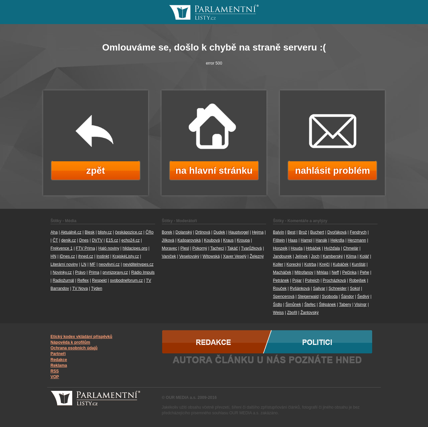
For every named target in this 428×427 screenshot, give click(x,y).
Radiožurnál (63, 280)
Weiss (278, 312)
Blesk (89, 232)
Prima (94, 272)
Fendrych (358, 232)
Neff (335, 272)
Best (291, 232)
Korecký (294, 264)
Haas (292, 240)
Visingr (360, 304)
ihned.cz (85, 256)
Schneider (337, 288)
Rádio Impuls (142, 272)
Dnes (84, 240)
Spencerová (283, 296)
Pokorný (199, 248)
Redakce (58, 359)
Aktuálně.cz (71, 232)
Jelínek (301, 256)
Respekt (99, 280)
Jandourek (282, 256)
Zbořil (292, 312)
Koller (278, 264)
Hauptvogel (238, 232)
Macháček (282, 272)
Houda (296, 248)
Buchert (317, 232)
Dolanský (184, 232)
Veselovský (189, 256)
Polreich (312, 280)
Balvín (278, 232)
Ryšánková (300, 288)
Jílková (168, 240)
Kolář (364, 256)
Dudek (219, 232)
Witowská (211, 256)
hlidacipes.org (134, 248)
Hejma (257, 232)
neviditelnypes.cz (138, 264)
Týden (96, 288)
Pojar (297, 280)
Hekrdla (337, 240)
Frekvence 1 (61, 248)
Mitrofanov (304, 272)
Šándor (347, 296)
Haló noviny (108, 248)
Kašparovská (189, 240)
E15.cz (112, 240)
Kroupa (243, 240)
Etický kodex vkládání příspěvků (81, 336)
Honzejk (280, 248)
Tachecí (217, 248)
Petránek (281, 280)
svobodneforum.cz (126, 280)
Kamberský (333, 256)
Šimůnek (293, 304)
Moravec (169, 248)
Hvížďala (332, 248)
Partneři (58, 353)
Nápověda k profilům (70, 342)
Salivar (319, 288)
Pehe (364, 272)
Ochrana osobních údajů (74, 348)
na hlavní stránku (214, 170)
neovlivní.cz (109, 264)
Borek (167, 232)
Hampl (306, 240)
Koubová (212, 240)
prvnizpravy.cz (115, 272)
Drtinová (202, 232)
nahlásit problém (332, 170)
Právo (80, 272)
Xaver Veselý (234, 256)
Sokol (355, 288)
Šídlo (277, 304)
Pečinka (349, 272)
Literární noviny (64, 264)
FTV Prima (85, 248)
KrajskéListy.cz (125, 256)
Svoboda (330, 296)
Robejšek (357, 280)
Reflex (83, 280)
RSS (54, 371)
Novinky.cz (62, 272)
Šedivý (363, 296)
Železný (257, 256)
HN (53, 256)
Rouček (280, 288)
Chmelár (350, 248)
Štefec (310, 304)
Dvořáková (336, 232)
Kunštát (358, 264)
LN (83, 264)
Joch (315, 256)
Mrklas (322, 272)
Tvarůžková (251, 248)
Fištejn (279, 240)
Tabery (345, 304)
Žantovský (309, 312)
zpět (95, 170)
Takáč (232, 248)
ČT (55, 240)
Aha (54, 232)
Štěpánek (327, 304)
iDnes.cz (67, 256)
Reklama (58, 365)
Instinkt (102, 256)
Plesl (184, 248)
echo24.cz (130, 240)
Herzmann (356, 240)
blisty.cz (105, 232)
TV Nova (80, 288)
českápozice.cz (128, 232)
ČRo (149, 232)
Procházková (334, 280)
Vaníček (169, 256)
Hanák (321, 240)
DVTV (97, 240)
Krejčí (324, 264)
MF (92, 264)
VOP (54, 376)
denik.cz (68, 240)
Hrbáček (313, 248)
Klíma (351, 256)
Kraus (228, 240)
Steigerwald (308, 296)
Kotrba (310, 264)
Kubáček (341, 264)
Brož (303, 232)
